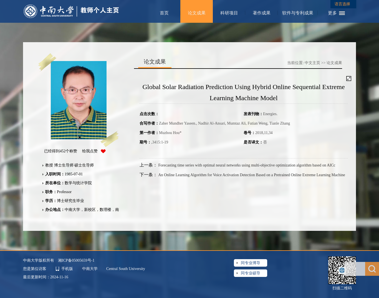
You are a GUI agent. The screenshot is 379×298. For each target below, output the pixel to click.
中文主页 (312, 63)
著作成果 (262, 13)
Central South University (125, 269)
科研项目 (229, 13)
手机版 (67, 269)
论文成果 (197, 13)
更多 (332, 13)
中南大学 (90, 269)
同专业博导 (250, 263)
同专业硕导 (250, 273)
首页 (164, 13)
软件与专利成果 (297, 13)
